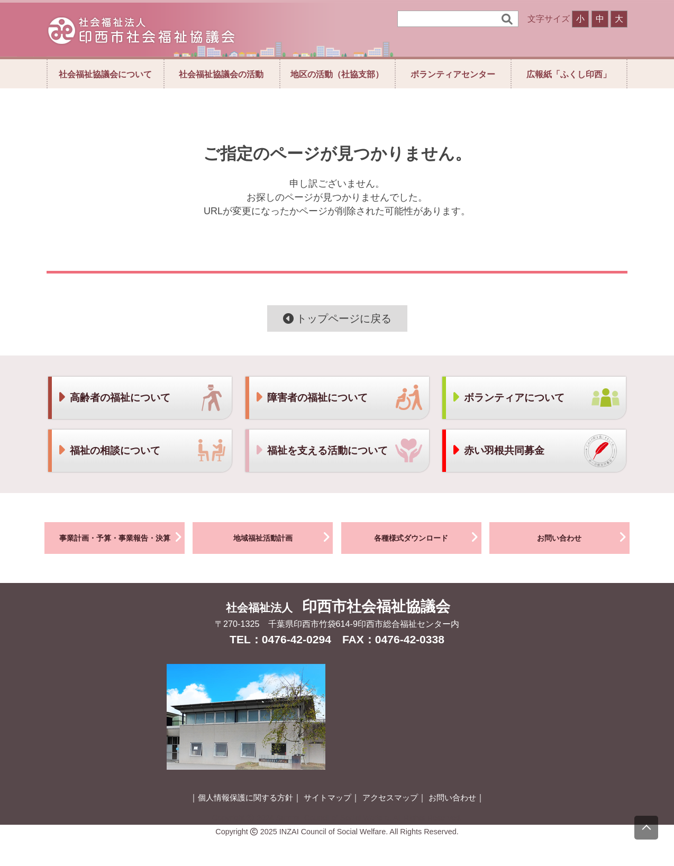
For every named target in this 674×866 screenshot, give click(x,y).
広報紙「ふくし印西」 (568, 74)
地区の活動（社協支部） (337, 74)
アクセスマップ (390, 798)
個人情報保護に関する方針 (245, 798)
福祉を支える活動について (321, 450)
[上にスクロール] (646, 828)
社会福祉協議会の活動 (221, 74)
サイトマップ (327, 798)
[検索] (450, 18)
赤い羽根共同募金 (497, 450)
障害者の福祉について (311, 397)
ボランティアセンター (453, 74)
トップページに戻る (337, 318)
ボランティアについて (507, 397)
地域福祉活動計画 (283, 537)
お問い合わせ (583, 537)
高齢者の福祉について (113, 397)
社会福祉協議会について (105, 74)
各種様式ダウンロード (427, 537)
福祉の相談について (108, 450)
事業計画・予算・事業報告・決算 (122, 537)
